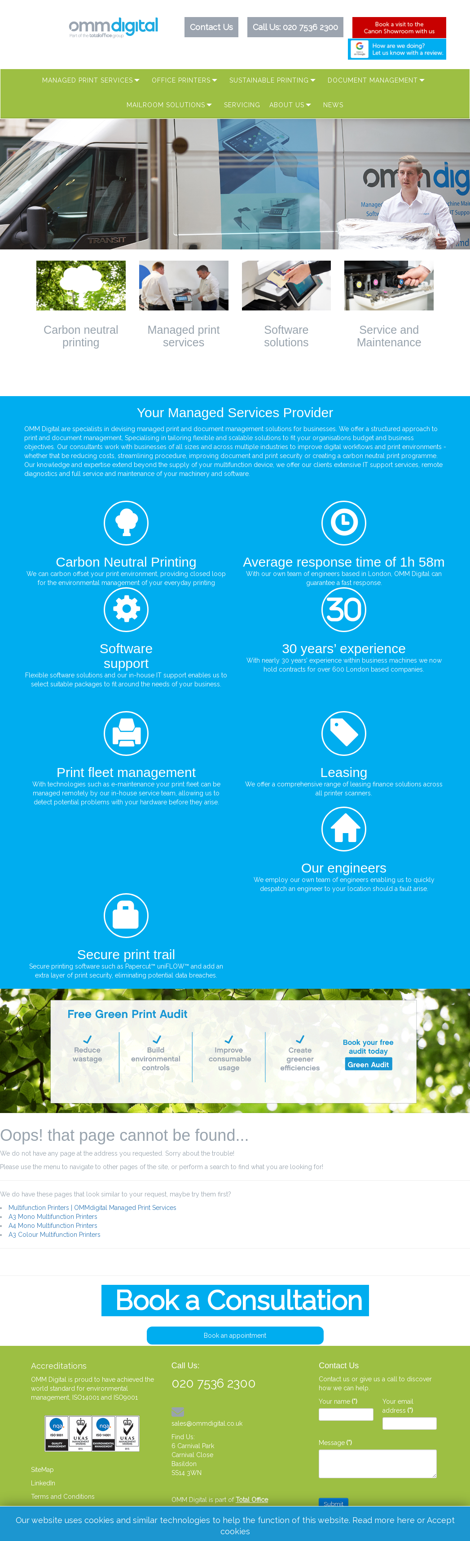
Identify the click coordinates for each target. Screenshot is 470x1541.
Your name (338, 1401)
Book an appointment (235, 1335)
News (333, 105)
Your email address (397, 1406)
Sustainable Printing (269, 80)
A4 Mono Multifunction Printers (53, 1225)
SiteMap (42, 1469)
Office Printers (181, 80)
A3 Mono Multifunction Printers (53, 1216)
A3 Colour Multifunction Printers (55, 1234)
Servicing (242, 105)
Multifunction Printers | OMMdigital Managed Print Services (92, 1207)
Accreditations (59, 1366)
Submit (333, 1504)
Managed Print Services (87, 80)
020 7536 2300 (310, 27)
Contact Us (211, 27)
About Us (286, 105)
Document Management (373, 80)
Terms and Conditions (63, 1496)
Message (335, 1442)
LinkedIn (43, 1483)
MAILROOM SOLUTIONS (166, 105)
